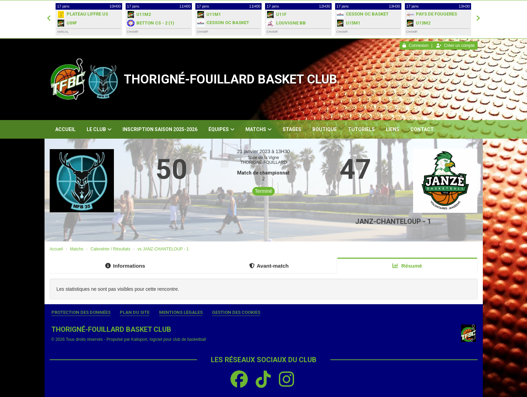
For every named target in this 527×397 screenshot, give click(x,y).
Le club (99, 129)
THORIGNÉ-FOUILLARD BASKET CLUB (230, 79)
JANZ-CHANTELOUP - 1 (393, 221)
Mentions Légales (181, 312)
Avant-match (269, 266)
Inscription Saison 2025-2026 (160, 129)
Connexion (415, 45)
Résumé (407, 266)
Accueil (65, 129)
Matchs (258, 129)
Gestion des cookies (236, 312)
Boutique (324, 129)
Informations (125, 266)
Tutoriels (361, 129)
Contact (422, 129)
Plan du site (134, 312)
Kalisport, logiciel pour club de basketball (168, 339)
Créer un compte (455, 45)
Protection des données (80, 312)
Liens (392, 129)
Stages (292, 129)
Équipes (221, 129)
